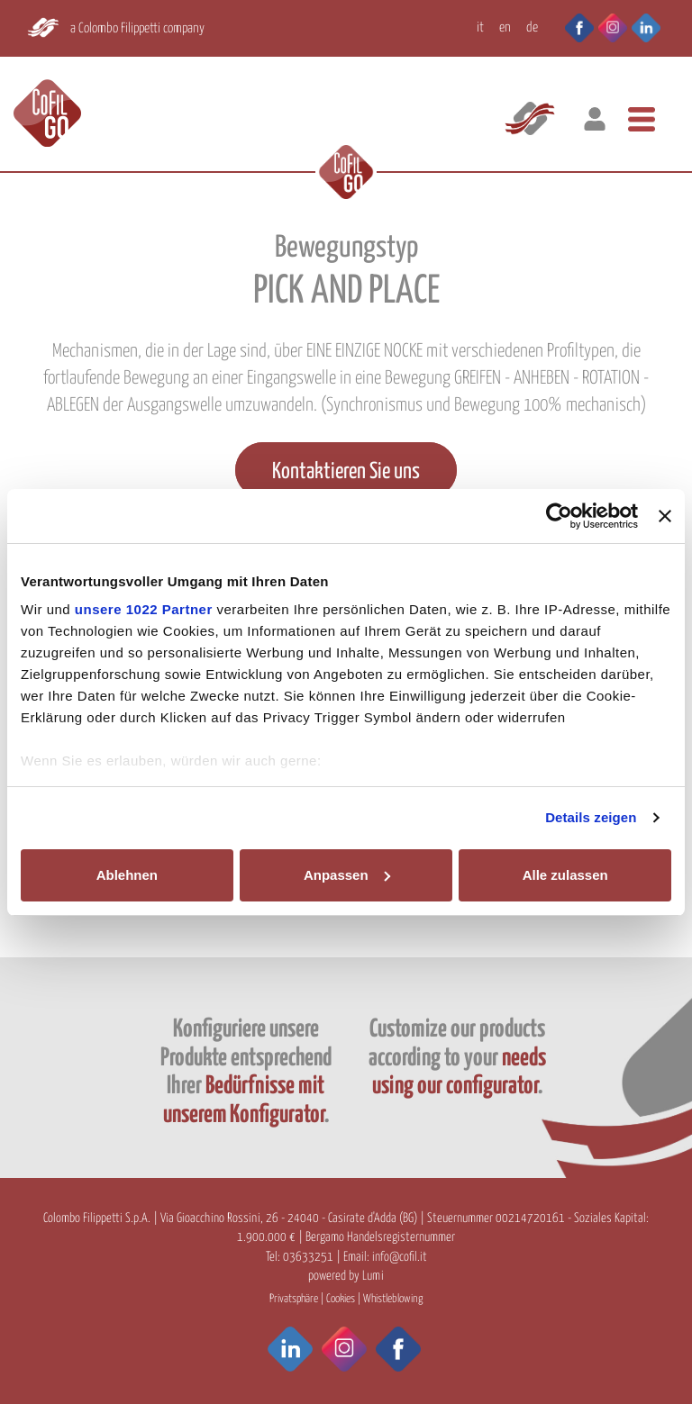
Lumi (373, 1276)
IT (480, 27)
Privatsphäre (293, 1299)
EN (505, 27)
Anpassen (347, 875)
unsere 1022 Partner (144, 609)
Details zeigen (590, 817)
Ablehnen (127, 875)
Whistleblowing (393, 1299)
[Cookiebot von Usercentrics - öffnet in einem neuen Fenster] (559, 516)
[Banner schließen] (665, 516)
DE (532, 27)
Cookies (340, 1299)
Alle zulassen (565, 875)
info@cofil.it (399, 1257)
